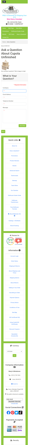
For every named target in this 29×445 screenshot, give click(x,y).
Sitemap (14, 180)
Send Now (22, 125)
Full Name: (6, 88)
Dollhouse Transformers (14, 201)
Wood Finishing (14, 225)
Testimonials (14, 175)
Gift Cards (11, 34)
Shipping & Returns (14, 266)
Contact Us (5, 37)
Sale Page (11, 28)
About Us (14, 146)
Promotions (5, 31)
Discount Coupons (14, 329)
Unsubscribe (14, 403)
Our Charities (14, 190)
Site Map (14, 312)
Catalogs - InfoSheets (14, 220)
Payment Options (14, 297)
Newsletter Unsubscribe (14, 335)
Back (3, 131)
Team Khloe (14, 185)
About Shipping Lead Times (14, 272)
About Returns (14, 282)
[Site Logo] (14, 9)
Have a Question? (21, 34)
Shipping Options (14, 278)
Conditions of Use (14, 307)
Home (4, 28)
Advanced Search (14, 170)
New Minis (19, 28)
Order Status (14, 261)
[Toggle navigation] (4, 2)
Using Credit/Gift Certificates (14, 323)
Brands (4, 34)
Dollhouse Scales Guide (17, 31)
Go (14, 355)
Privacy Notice (14, 302)
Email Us (14, 384)
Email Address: (7, 94)
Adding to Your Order (14, 287)
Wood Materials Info (14, 214)
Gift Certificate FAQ (14, 317)
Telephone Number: (8, 101)
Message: (5, 107)
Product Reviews (14, 160)
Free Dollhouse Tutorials (14, 208)
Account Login (14, 256)
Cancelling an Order (14, 292)
